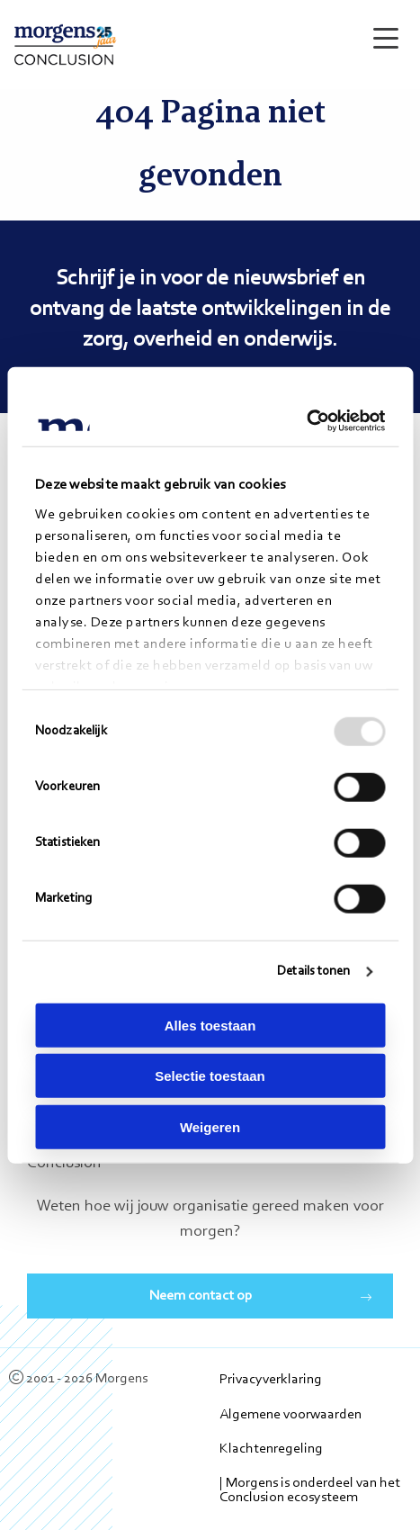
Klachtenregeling (271, 1449)
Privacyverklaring (270, 1379)
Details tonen (313, 971)
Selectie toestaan (210, 1076)
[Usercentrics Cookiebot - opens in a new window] (306, 421)
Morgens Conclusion (65, 44)
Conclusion (64, 1164)
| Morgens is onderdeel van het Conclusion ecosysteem (309, 1490)
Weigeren (210, 1126)
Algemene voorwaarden (290, 1415)
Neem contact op (201, 1296)
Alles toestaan (210, 1024)
